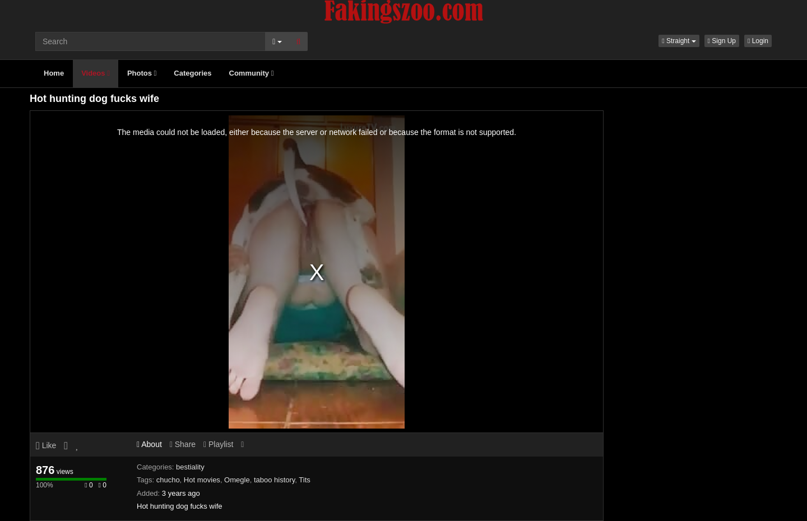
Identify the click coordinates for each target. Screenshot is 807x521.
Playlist (218, 444)
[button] (678, 41)
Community (251, 73)
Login (758, 41)
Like (46, 445)
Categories (192, 73)
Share (183, 444)
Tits (304, 480)
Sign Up (722, 41)
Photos (141, 73)
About (149, 444)
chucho (168, 480)
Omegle (237, 480)
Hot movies (202, 480)
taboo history (274, 480)
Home (54, 73)
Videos (95, 73)
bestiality (190, 467)
